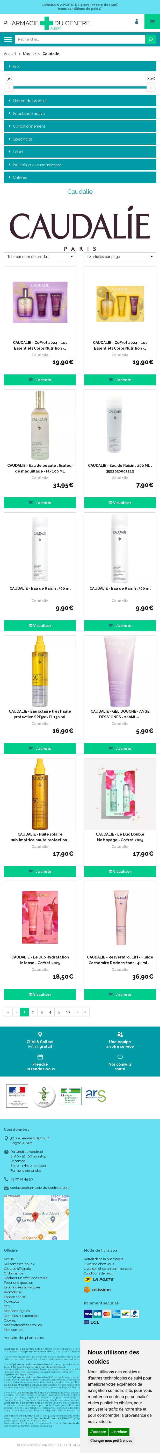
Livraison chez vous (99, 1264)
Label (15, 152)
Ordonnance (13, 1273)
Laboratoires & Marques (22, 1287)
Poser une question (18, 1283)
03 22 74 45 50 (21, 1179)
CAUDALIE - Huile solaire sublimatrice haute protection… (40, 837)
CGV (7, 1306)
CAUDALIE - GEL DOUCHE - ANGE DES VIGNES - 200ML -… (120, 714)
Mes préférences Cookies (23, 1325)
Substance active (26, 113)
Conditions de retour (99, 1273)
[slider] (9, 87)
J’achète (40, 379)
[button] (40, 256)
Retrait (40, 1040)
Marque (29, 54)
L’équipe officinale (17, 1269)
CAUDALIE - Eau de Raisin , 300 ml (40, 588)
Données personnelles (21, 1316)
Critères (17, 177)
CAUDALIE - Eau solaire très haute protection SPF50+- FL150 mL (40, 714)
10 (68, 1012)
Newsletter (12, 1301)
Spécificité (20, 139)
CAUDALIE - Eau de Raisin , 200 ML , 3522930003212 (120, 468)
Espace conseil (15, 1297)
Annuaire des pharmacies (23, 1338)
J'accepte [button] (98, 1432)
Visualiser (120, 503)
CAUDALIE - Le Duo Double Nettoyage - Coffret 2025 (120, 837)
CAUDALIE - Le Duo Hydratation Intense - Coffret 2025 (40, 960)
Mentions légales (17, 1311)
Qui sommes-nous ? (19, 1264)
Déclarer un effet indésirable (26, 1278)
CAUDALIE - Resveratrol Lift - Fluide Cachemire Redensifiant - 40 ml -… (120, 960)
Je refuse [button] (119, 1432)
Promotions (12, 1292)
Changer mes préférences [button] (111, 1441)
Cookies (10, 1320)
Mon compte (13, 1330)
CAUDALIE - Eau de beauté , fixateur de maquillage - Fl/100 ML (40, 468)
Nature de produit (27, 101)
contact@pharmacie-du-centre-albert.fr (41, 1187)
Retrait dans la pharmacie (103, 1259)
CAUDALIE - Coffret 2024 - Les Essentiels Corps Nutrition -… (40, 345)
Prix (13, 66)
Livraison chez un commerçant (108, 1269)
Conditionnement (26, 126)
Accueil (10, 54)
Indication (34, 165)
